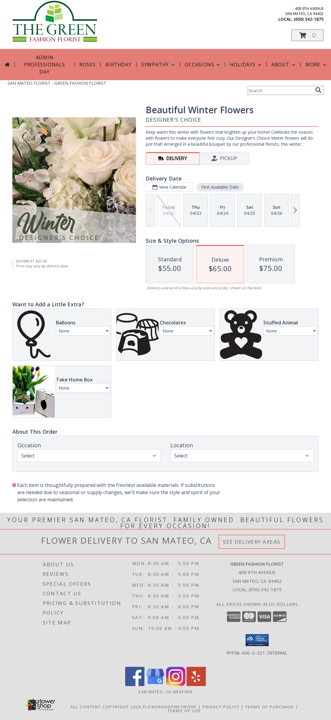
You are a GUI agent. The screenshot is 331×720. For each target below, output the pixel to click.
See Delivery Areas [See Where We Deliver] (251, 541)
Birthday (118, 64)
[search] (318, 90)
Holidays (246, 64)
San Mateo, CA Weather (165, 691)
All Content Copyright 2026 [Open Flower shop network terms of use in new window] (105, 706)
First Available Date (220, 187)
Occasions (203, 64)
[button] (307, 35)
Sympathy (158, 64)
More (316, 64)
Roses (87, 64)
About (284, 64)
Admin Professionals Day (44, 64)
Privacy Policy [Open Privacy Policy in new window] (221, 706)
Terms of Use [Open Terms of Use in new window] (184, 710)
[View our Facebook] (134, 684)
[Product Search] (280, 90)
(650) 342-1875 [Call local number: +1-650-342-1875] (308, 19)
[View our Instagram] (175, 684)
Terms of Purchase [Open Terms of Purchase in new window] (269, 706)
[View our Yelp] (196, 684)
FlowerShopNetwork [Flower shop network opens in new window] (170, 706)
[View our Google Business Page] (155, 684)
